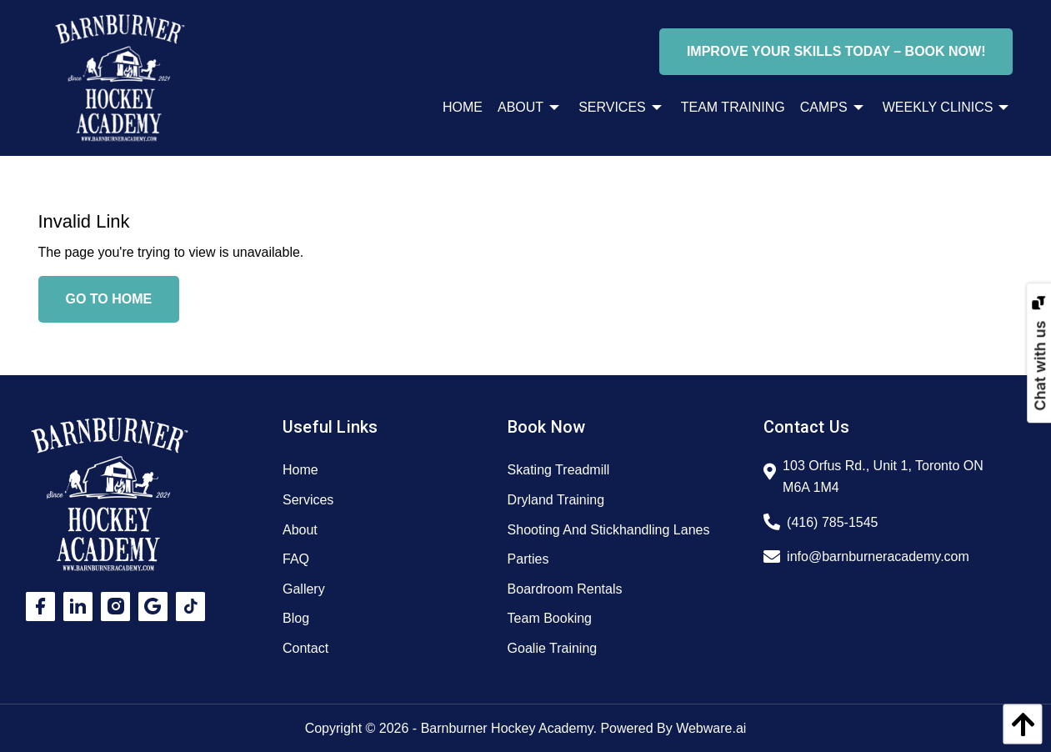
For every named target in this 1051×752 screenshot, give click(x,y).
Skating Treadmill (559, 470)
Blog (296, 618)
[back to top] (1018, 724)
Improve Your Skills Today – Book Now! (836, 51)
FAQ (296, 559)
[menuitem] (455, 107)
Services (308, 500)
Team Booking (550, 618)
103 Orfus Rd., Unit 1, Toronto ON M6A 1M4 (883, 476)
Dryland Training (556, 500)
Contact (305, 648)
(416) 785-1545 (832, 522)
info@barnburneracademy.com (878, 556)
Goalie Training (553, 648)
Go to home (109, 299)
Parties (528, 559)
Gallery (304, 589)
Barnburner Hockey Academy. (509, 728)
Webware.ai (711, 728)
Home (300, 470)
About (300, 530)
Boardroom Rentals (565, 589)
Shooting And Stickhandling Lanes (609, 530)
